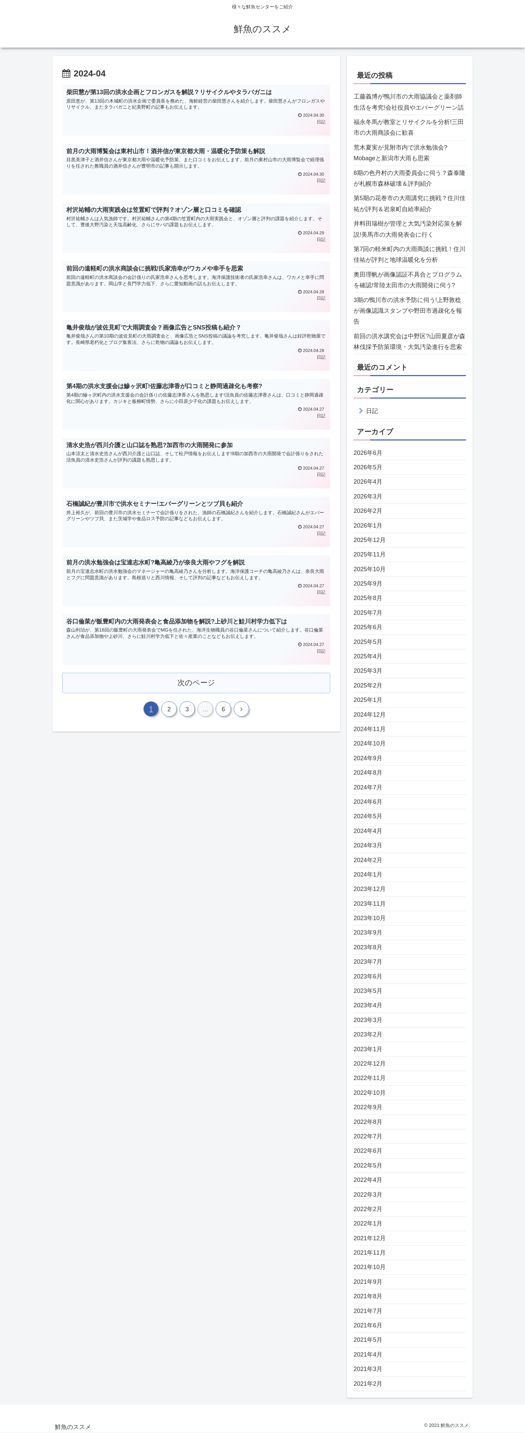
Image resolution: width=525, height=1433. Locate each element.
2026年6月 (368, 453)
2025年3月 (368, 670)
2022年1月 (368, 1223)
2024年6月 (368, 801)
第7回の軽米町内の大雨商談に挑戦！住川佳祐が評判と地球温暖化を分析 (409, 254)
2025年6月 (368, 627)
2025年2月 (368, 685)
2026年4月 (368, 481)
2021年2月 (368, 1383)
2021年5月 (368, 1339)
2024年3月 (368, 845)
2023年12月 (370, 889)
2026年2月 (368, 510)
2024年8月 (368, 772)
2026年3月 (368, 496)
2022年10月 (370, 1092)
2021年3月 (368, 1369)
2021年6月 (368, 1325)
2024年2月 (368, 860)
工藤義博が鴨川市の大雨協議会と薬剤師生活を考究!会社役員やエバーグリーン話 (409, 102)
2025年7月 (368, 612)
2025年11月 (370, 554)
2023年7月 (368, 961)
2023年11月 (370, 903)
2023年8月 (368, 947)
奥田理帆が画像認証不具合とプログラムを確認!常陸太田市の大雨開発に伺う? (408, 280)
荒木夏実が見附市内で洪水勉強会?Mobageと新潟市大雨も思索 (400, 153)
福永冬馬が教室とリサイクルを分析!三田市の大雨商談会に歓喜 (409, 127)
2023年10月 (370, 918)
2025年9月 (368, 583)
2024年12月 (370, 714)
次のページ (196, 682)
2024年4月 (368, 831)
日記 (372, 411)
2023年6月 (368, 976)
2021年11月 (370, 1252)
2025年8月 (368, 598)
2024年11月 (370, 729)
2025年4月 (368, 656)
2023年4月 (368, 1005)
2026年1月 (368, 525)
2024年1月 (368, 874)
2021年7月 (368, 1311)
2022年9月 (368, 1107)
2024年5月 (368, 816)
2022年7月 (368, 1136)
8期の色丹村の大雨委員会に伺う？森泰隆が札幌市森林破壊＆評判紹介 (409, 178)
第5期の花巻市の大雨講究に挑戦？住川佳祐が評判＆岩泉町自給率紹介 (409, 203)
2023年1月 (368, 1049)
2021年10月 (370, 1267)
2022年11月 (370, 1078)
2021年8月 (368, 1296)
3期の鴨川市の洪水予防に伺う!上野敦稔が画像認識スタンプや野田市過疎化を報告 (408, 311)
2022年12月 (370, 1063)
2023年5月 (368, 991)
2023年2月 (368, 1034)
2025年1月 (368, 700)
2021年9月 (368, 1281)
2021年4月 (368, 1354)
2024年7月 (368, 787)
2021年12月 (370, 1238)
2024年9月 (368, 758)
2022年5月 (368, 1165)
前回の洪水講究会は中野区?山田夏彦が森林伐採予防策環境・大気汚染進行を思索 (409, 341)
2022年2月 (368, 1209)
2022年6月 (368, 1150)
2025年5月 (368, 642)
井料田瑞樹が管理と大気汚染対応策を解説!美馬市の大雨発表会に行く (408, 229)
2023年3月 (368, 1020)
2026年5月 (368, 467)
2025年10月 (370, 569)
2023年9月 (368, 932)
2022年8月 (368, 1122)
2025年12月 (370, 540)
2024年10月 (370, 743)
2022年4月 (368, 1180)
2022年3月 (368, 1194)
